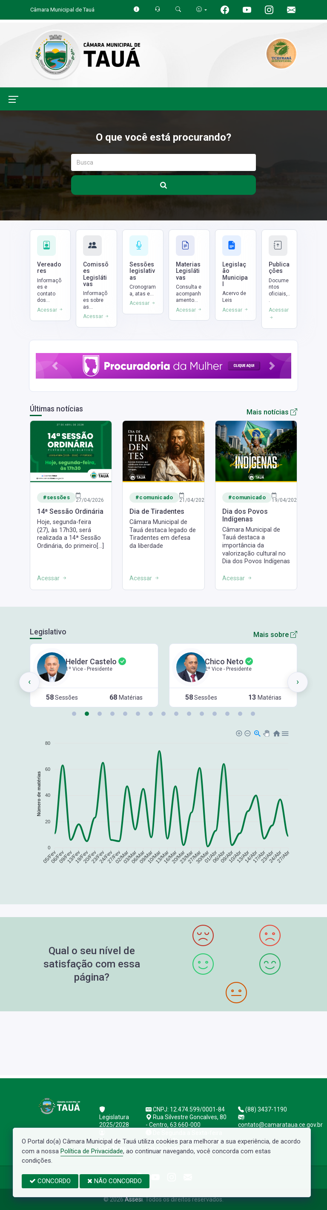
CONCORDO (50, 1181)
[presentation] (29, 682)
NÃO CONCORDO (114, 1181)
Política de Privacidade (91, 1151)
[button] (55, 366)
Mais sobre (275, 635)
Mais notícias (272, 412)
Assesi (134, 1199)
